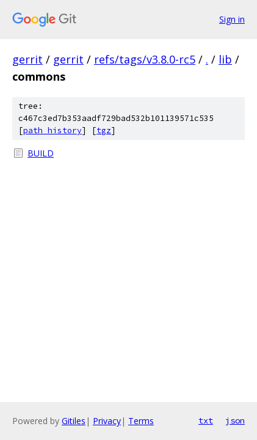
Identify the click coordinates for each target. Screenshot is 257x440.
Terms (141, 421)
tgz (103, 130)
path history (52, 130)
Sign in (232, 19)
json (235, 420)
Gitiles (73, 421)
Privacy (107, 421)
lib (225, 59)
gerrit (27, 59)
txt (205, 420)
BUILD (40, 153)
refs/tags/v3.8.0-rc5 (144, 59)
